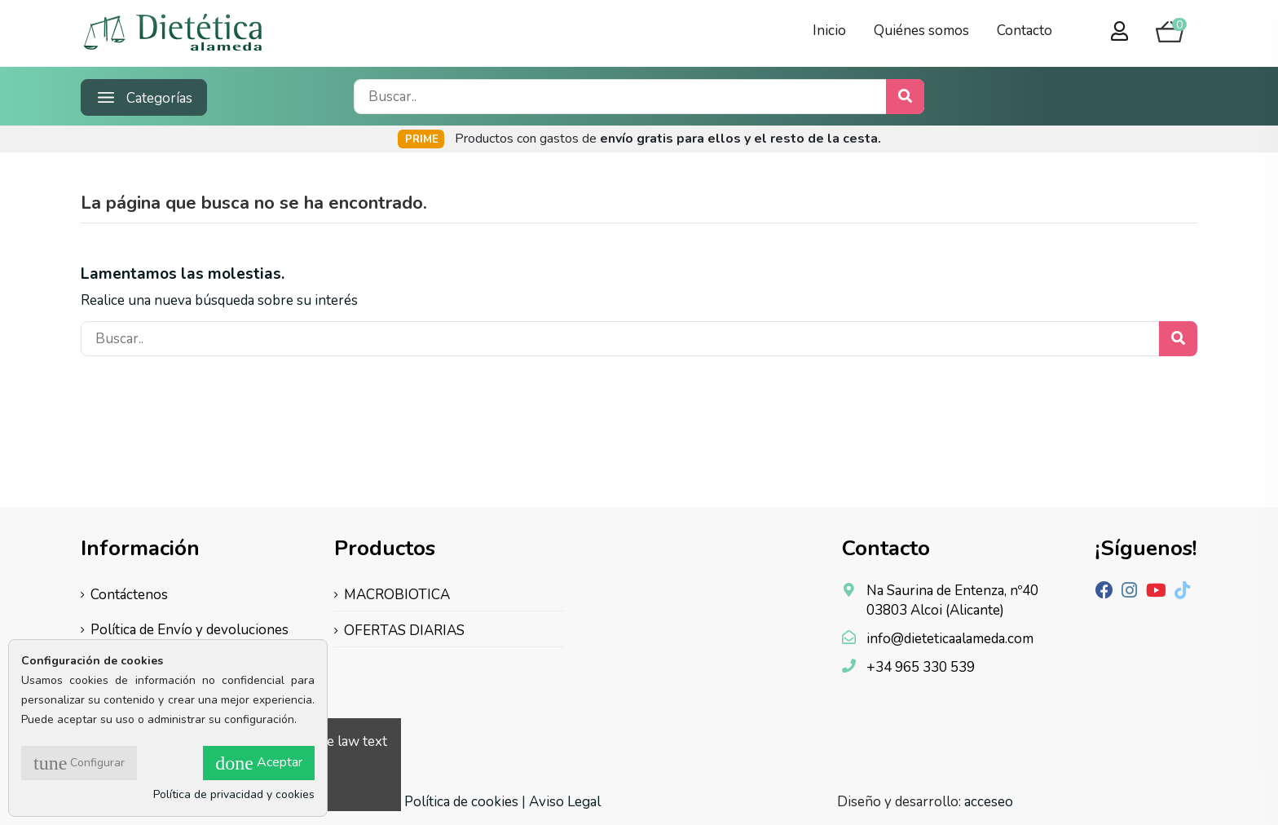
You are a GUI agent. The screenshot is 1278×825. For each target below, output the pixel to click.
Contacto (1024, 30)
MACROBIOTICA (397, 594)
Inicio (829, 30)
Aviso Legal (565, 801)
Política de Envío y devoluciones (189, 629)
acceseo (988, 801)
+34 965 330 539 (920, 667)
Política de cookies (461, 801)
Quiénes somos (921, 30)
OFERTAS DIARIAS (404, 630)
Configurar (79, 763)
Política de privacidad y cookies (234, 794)
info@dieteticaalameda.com (949, 638)
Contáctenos (129, 594)
